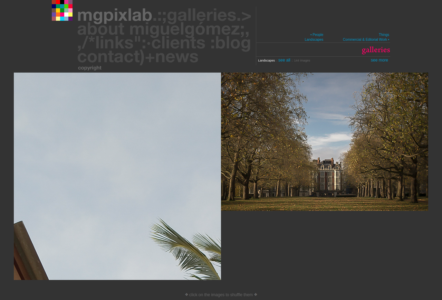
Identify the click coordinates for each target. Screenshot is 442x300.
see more (379, 60)
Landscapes (314, 39)
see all (284, 60)
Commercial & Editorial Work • (366, 39)
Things (384, 35)
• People (316, 35)
